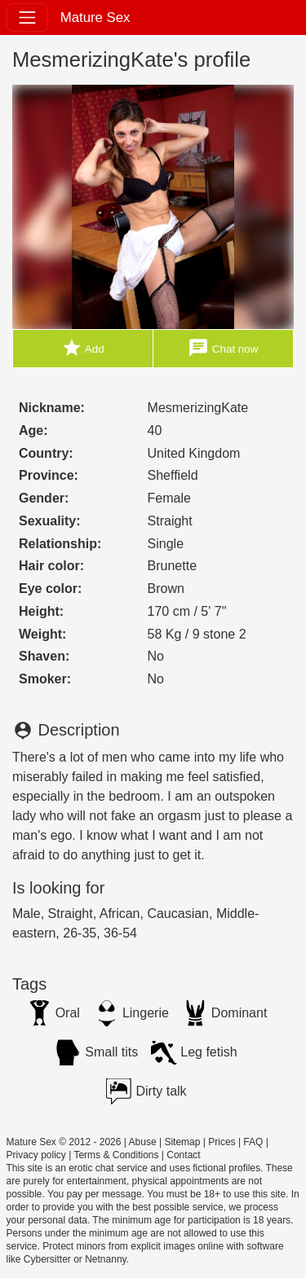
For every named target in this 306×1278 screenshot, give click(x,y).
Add (82, 348)
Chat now (223, 348)
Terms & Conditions (115, 1155)
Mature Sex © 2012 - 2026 (64, 1142)
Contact (183, 1155)
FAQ (253, 1142)
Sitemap (182, 1142)
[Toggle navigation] (27, 17)
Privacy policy (36, 1155)
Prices (221, 1142)
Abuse (143, 1142)
